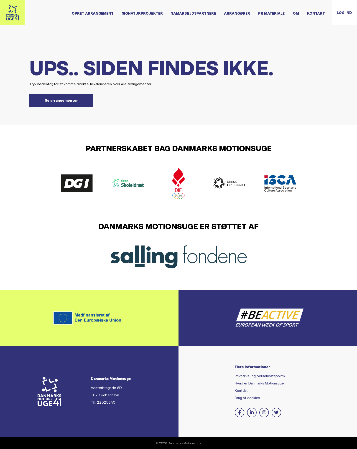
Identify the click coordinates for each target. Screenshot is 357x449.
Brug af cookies (247, 397)
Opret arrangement (85, 17)
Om (288, 17)
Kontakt (308, 17)
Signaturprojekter (134, 17)
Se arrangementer (61, 100)
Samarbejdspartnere (185, 17)
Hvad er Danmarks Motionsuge (259, 383)
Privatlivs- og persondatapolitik (260, 376)
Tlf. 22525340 (103, 402)
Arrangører (229, 17)
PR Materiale (264, 17)
